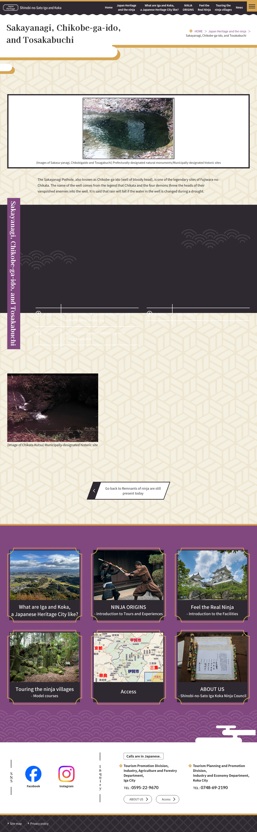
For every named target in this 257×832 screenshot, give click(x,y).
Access (166, 799)
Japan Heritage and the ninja (126, 7)
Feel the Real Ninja (204, 7)
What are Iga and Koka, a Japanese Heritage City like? (159, 7)
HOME (199, 31)
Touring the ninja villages (223, 7)
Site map (16, 823)
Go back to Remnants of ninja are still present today (133, 491)
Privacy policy (39, 823)
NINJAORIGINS (188, 7)
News (239, 7)
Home (109, 7)
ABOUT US (136, 799)
